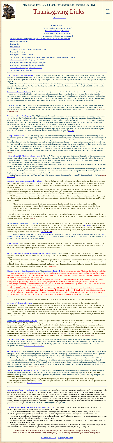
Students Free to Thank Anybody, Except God (23, 370)
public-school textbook (52, 271)
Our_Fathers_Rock (13, 351)
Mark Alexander (13, 243)
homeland (87, 225)
